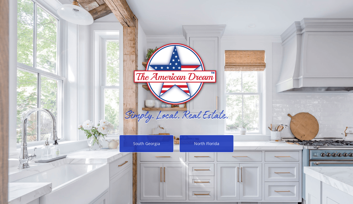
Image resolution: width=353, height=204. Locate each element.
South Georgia (146, 143)
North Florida (206, 143)
